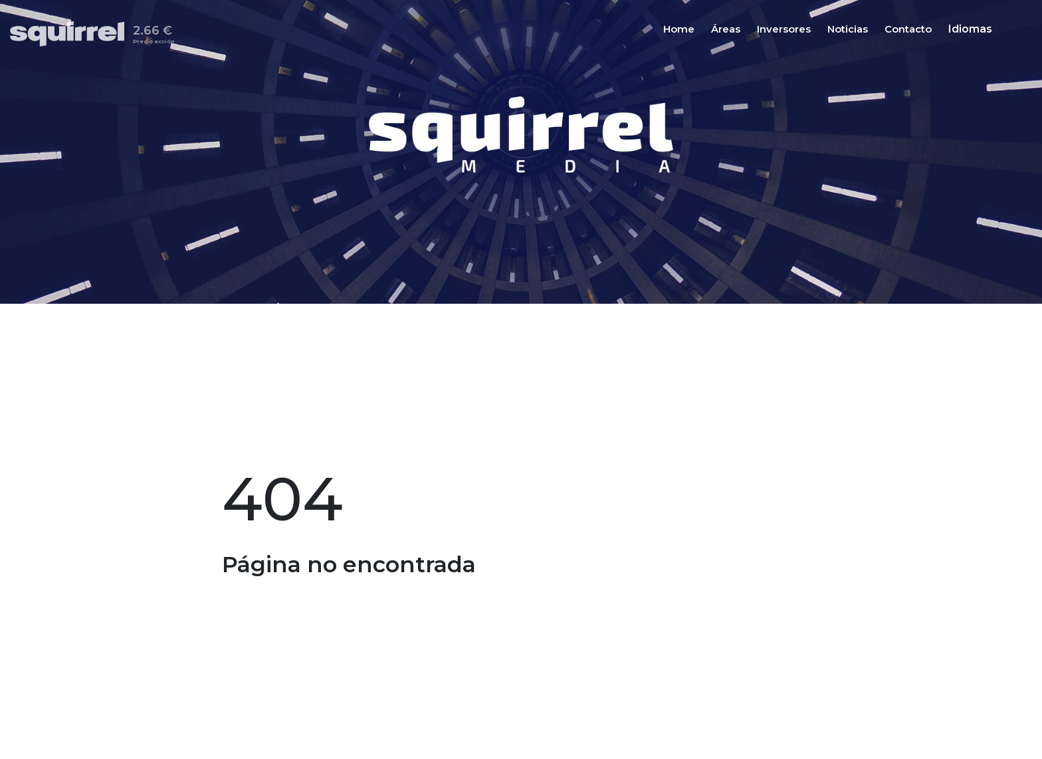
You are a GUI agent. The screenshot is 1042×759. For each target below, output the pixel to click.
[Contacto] (908, 29)
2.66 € (154, 37)
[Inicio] (71, 34)
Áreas (725, 30)
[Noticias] (847, 29)
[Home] (678, 29)
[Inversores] (784, 29)
